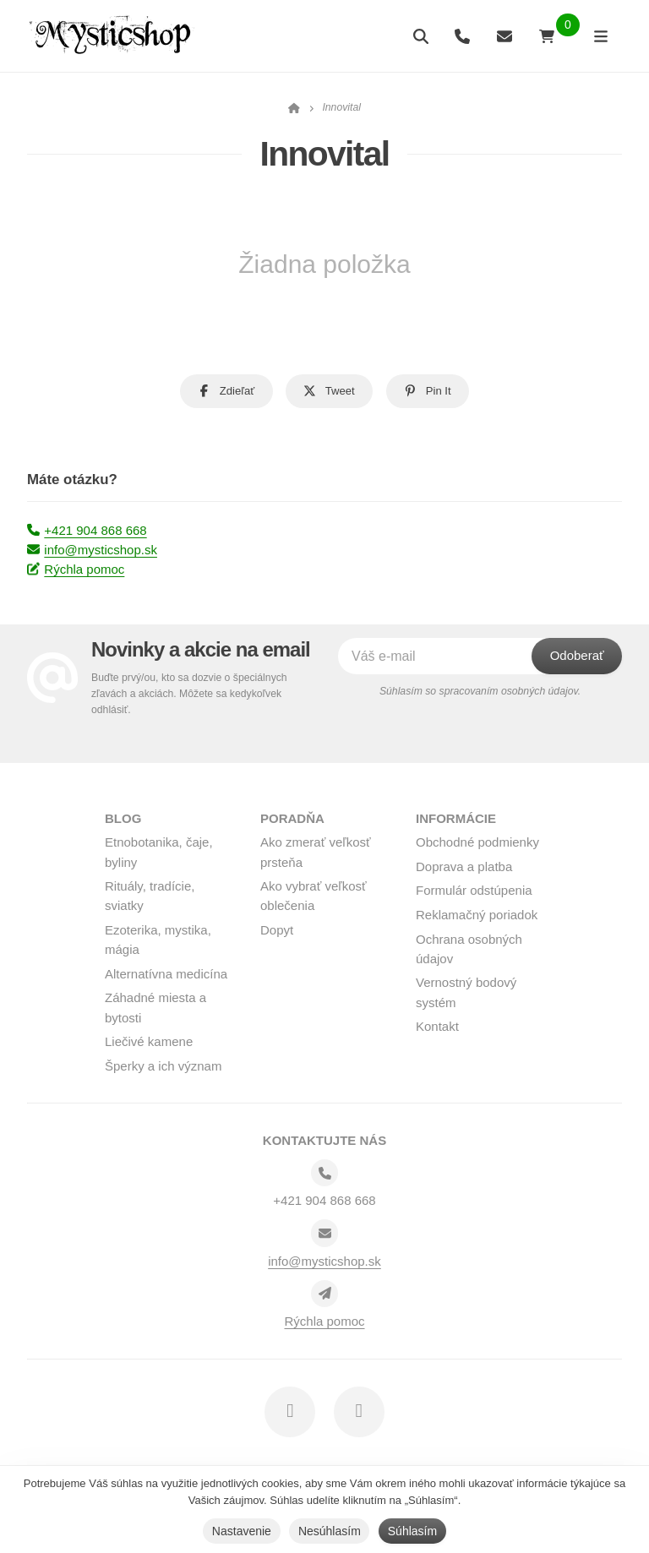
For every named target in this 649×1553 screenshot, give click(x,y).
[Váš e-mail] (451, 656)
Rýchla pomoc (75, 569)
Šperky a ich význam (163, 1066)
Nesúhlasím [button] (329, 1531)
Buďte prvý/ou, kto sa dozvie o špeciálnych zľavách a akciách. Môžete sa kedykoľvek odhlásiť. (189, 694)
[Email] (324, 1232)
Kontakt (437, 1026)
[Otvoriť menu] (601, 35)
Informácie (456, 818)
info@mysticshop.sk (92, 549)
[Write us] (324, 1293)
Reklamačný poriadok (476, 914)
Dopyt (276, 930)
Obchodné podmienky (477, 842)
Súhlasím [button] (412, 1531)
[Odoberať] (577, 656)
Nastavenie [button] (241, 1531)
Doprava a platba (464, 866)
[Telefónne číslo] (324, 1172)
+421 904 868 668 (87, 530)
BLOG (123, 818)
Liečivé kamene (149, 1041)
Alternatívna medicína (166, 974)
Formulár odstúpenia (474, 890)
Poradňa (292, 818)
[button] (226, 391)
